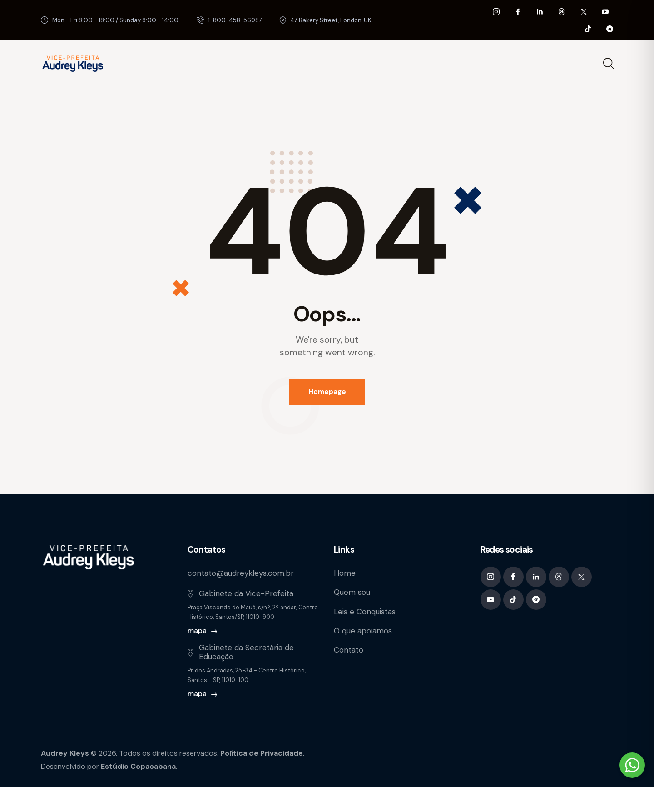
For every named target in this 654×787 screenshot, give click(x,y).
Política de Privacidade (261, 753)
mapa (197, 630)
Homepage (327, 391)
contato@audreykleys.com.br (241, 573)
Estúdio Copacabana (138, 766)
